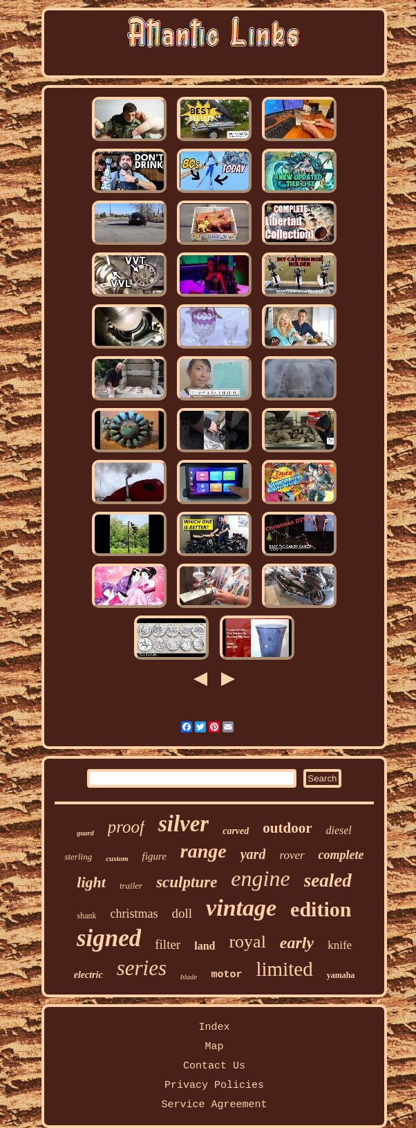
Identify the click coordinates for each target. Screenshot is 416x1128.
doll (182, 913)
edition (320, 909)
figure (154, 856)
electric (88, 975)
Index (213, 1027)
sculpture (186, 882)
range (203, 851)
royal (247, 942)
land (204, 946)
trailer (131, 885)
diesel (338, 830)
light (91, 882)
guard (85, 833)
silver (183, 823)
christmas (134, 914)
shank (87, 916)
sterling (78, 856)
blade (188, 976)
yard (253, 854)
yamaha (341, 975)
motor (226, 975)
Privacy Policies (214, 1085)
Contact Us (214, 1066)
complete (341, 855)
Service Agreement (214, 1105)
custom (117, 858)
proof (126, 826)
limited (284, 969)
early (297, 943)
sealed (328, 880)
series (142, 968)
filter (167, 944)
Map (214, 1047)
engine (260, 878)
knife (340, 945)
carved (236, 831)
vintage (241, 908)
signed (109, 938)
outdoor (287, 828)
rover (291, 855)
